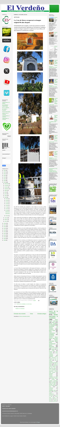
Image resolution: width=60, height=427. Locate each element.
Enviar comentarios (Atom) (24, 316)
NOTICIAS (7, 211)
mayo (6, 195)
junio (6, 193)
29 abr (7, 198)
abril (6, 197)
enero (6, 221)
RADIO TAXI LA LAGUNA (5, 114)
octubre (6, 187)
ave (54, 391)
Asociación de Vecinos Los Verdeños (53, 328)
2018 (5, 223)
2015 (5, 228)
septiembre (7, 188)
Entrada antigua (42, 313)
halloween (51, 373)
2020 (5, 180)
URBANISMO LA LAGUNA (5, 119)
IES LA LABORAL (5, 107)
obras (50, 331)
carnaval (50, 375)
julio (5, 192)
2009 (5, 238)
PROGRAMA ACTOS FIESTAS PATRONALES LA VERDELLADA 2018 (53, 170)
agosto (6, 190)
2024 (5, 173)
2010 (5, 236)
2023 (5, 175)
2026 (5, 170)
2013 (5, 231)
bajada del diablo (52, 368)
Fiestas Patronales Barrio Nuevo (53, 341)
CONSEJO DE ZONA (53, 377)
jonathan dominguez (53, 380)
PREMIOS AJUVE (53, 356)
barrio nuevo (52, 330)
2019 (5, 182)
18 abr (7, 205)
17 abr (7, 207)
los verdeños (53, 381)
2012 (5, 233)
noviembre (7, 185)
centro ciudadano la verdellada (53, 354)
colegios (52, 349)
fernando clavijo (52, 384)
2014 (5, 230)
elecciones (51, 346)
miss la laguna (52, 385)
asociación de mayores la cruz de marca (53, 359)
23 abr (7, 203)
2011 (5, 235)
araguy (50, 401)
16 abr (7, 208)
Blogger (38, 422)
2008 (5, 240)
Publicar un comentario (20, 308)
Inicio (31, 313)
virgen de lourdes (53, 347)
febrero (6, 219)
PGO (50, 391)
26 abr (7, 200)
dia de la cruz (52, 367)
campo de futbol (52, 383)
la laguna (54, 400)
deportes (50, 374)
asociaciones (54, 401)
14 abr (7, 210)
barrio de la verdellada (53, 312)
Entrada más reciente (19, 313)
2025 (5, 172)
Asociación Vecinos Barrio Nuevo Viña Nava (53, 337)
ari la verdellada (52, 369)
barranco (50, 351)
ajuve (53, 322)
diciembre (7, 183)
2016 (5, 226)
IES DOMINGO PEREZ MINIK (5, 106)
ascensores (51, 395)
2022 (5, 177)
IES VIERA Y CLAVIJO (4, 110)
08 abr (7, 215)
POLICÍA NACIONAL (6, 111)
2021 (5, 178)
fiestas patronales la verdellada (53, 316)
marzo (6, 217)
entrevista (50, 398)
